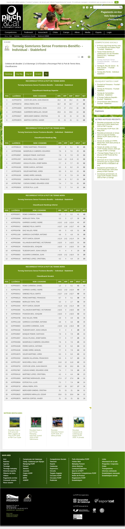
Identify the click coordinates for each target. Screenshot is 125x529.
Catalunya (53, 466)
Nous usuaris (8, 483)
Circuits (53, 471)
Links (104, 459)
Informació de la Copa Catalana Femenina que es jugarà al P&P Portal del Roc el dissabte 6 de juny (108, 162)
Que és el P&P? (78, 471)
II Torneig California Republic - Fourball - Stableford (107, 98)
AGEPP (25, 480)
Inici (10, 36)
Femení (25, 466)
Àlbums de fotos (9, 473)
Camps (66, 32)
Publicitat (53, 480)
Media (87, 32)
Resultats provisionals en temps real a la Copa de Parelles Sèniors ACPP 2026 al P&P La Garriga (108, 135)
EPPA (25, 478)
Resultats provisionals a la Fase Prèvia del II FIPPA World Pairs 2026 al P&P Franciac (108, 124)
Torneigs (6, 466)
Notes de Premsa (78, 476)
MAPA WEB (6, 455)
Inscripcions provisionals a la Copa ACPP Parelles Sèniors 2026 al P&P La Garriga (107, 175)
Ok (116, 2)
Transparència (107, 469)
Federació (28, 32)
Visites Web (76, 462)
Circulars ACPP (55, 476)
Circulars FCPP (55, 478)
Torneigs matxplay (10, 469)
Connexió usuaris (9, 480)
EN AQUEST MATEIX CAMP (107, 81)
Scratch (38, 74)
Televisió (53, 462)
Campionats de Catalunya (32, 459)
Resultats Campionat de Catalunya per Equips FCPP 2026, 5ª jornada (78, 433)
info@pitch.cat (10, 510)
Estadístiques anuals (109, 476)
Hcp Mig (19, 74)
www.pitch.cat (20, 510)
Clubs (55, 32)
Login (109, 32)
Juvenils (26, 471)
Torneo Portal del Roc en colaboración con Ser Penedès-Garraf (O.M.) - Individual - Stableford (108, 54)
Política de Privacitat (12, 514)
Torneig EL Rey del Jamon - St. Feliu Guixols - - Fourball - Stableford (108, 67)
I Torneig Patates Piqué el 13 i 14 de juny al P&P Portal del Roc (108, 154)
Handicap (8, 74)
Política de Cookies (12, 516)
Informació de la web (109, 462)
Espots (98, 32)
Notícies (16, 36)
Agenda (6, 464)
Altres (77, 32)
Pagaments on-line (10, 478)
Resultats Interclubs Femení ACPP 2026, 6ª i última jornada (57, 433)
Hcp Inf (29, 74)
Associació (43, 32)
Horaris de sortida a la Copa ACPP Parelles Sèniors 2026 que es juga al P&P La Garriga (108, 149)
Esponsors (54, 469)
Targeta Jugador (56, 473)
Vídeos (5, 476)
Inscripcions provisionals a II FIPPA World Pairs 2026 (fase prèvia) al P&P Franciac (107, 169)
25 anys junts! (102, 157)
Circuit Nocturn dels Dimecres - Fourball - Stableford (108, 102)
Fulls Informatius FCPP (80, 459)
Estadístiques (77, 480)
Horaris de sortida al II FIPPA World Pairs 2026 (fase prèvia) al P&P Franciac (108, 142)
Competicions (11, 32)
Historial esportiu (9, 471)
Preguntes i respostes (110, 464)
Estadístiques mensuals (111, 473)
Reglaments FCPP (78, 478)
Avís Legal (9, 513)
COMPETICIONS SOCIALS (106, 42)
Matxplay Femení (78, 464)
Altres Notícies (77, 466)
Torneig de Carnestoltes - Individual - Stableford (106, 94)
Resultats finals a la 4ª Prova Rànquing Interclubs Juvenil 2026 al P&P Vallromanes (36, 434)
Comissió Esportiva (79, 469)
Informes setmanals (109, 471)
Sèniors (26, 469)
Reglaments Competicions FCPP (84, 473)
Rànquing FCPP (29, 464)
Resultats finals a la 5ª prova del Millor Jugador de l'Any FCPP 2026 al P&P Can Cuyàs (14, 433)
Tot (46, 74)
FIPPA (25, 476)
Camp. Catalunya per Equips (33, 462)
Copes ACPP (27, 473)
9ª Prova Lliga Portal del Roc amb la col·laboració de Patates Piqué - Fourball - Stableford (109, 47)
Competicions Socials (29, 36)
